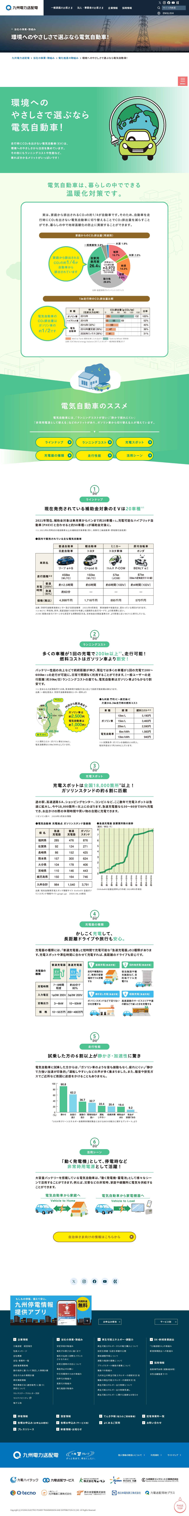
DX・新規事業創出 (164, 1339)
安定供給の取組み (65, 1346)
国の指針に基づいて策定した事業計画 (30, 1370)
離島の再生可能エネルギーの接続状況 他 (117, 1380)
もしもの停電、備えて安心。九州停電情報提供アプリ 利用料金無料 (51, 1310)
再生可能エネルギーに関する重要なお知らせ (118, 1394)
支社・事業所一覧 (21, 1360)
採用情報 (127, 8)
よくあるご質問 (112, 1422)
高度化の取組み (64, 1383)
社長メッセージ (20, 1351)
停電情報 (23, 1416)
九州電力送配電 (21, 58)
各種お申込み (33, 1422)
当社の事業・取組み (44, 58)
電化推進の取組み (68, 58)
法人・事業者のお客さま (90, 8)
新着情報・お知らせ (71, 1429)
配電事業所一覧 (155, 1416)
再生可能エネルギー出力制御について (115, 1385)
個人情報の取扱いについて (130, 1455)
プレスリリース (26, 1429)
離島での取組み (105, 1370)
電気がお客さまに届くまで (69, 1351)
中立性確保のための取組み (69, 1373)
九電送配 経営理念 (22, 1346)
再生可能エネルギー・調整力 (118, 1339)
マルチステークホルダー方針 (26, 1393)
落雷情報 (66, 1416)
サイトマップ (172, 1455)
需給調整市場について (108, 1355)
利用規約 (155, 1455)
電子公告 (17, 1402)
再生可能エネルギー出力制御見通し (114, 1389)
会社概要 (17, 1355)
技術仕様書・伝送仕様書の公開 (112, 1351)
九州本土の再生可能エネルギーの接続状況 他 (119, 1375)
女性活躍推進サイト (159, 1374)
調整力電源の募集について (110, 1360)
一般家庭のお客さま (62, 8)
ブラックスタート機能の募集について (114, 1365)
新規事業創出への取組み (161, 1351)
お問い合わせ (154, 1422)
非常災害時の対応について (69, 1364)
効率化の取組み (64, 1378)
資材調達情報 (19, 1380)
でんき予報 (120, 1416)
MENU (182, 81)
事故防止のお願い (65, 1369)
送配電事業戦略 (20, 1365)
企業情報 (113, 8)
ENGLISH (168, 13)
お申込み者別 (117, 1321)
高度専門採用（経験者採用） (163, 1369)
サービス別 (156, 1321)
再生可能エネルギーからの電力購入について (118, 1346)
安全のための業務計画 (23, 1375)
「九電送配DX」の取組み (161, 1346)
